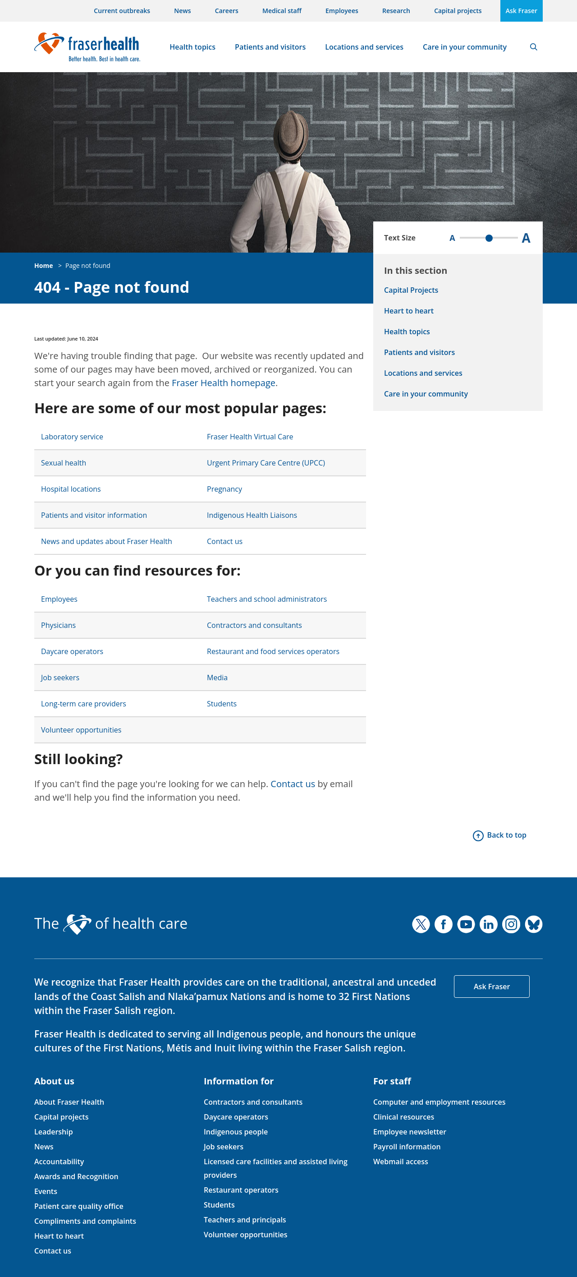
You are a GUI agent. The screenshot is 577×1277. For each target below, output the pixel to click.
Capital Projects (411, 290)
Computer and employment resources (439, 1102)
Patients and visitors (270, 47)
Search (533, 47)
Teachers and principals (245, 1220)
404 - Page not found (111, 287)
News (182, 10)
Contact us (225, 541)
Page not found (87, 265)
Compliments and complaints (85, 1221)
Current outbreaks (122, 10)
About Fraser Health (69, 1102)
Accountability (59, 1161)
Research (396, 10)
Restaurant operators (241, 1190)
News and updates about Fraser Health (106, 541)
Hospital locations (71, 489)
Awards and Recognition (76, 1176)
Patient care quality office (79, 1206)
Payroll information (407, 1147)
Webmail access (400, 1161)
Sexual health (63, 463)
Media (217, 677)
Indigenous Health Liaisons (252, 515)
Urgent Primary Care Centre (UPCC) (266, 463)
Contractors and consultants (254, 625)
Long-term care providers (83, 704)
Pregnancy (224, 489)
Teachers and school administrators (267, 599)
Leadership (53, 1132)
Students (222, 704)
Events (45, 1191)
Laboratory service (72, 437)
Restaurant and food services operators (273, 651)
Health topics (192, 47)
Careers (226, 10)
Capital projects (457, 10)
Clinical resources (403, 1117)
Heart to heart (409, 311)
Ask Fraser (521, 10)
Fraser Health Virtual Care (250, 437)
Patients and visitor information (94, 515)
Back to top (507, 835)
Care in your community (465, 47)
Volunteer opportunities (81, 730)
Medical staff (282, 10)
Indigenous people (236, 1132)
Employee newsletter (409, 1132)
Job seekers (60, 677)
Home (43, 265)
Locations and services (364, 47)
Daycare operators (72, 651)
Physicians (58, 625)
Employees (341, 10)
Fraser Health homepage (223, 383)
